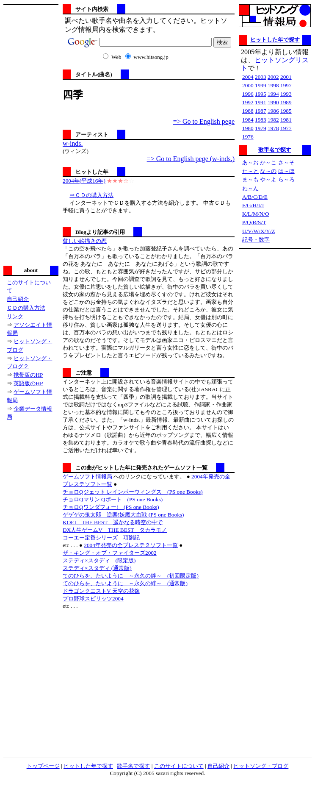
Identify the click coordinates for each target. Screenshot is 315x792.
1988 (248, 111)
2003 (260, 77)
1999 (260, 85)
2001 (286, 77)
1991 (260, 102)
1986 (273, 111)
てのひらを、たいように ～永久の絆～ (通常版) (125, 583)
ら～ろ (286, 179)
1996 (248, 94)
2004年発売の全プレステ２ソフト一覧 (131, 545)
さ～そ (286, 162)
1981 (286, 120)
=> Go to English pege (204, 121)
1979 (260, 128)
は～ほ (286, 171)
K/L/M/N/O (255, 214)
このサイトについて (179, 766)
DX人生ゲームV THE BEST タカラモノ (115, 530)
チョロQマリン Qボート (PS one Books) (113, 499)
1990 (273, 102)
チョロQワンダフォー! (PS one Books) (111, 507)
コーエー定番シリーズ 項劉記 (101, 537)
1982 (273, 120)
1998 (273, 85)
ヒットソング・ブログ (260, 766)
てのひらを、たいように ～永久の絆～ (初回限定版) (131, 575)
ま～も (250, 179)
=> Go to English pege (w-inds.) (191, 158)
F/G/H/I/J (253, 205)
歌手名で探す (274, 150)
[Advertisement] (31, 134)
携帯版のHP (28, 375)
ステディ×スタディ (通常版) (97, 568)
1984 (248, 120)
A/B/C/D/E (255, 197)
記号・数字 (256, 239)
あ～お (250, 162)
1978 (273, 128)
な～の (268, 171)
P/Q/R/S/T (254, 222)
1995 (260, 94)
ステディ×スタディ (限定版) (99, 560)
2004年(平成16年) (84, 181)
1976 (248, 136)
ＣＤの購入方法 (26, 308)
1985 (286, 111)
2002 (273, 77)
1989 (286, 102)
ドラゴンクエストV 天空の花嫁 (101, 591)
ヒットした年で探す (275, 39)
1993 (286, 94)
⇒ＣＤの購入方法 (91, 195)
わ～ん (250, 188)
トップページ (43, 766)
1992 (248, 102)
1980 (248, 128)
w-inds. (73, 143)
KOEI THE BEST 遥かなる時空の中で (113, 522)
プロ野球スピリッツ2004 (93, 598)
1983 (260, 120)
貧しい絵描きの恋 (85, 241)
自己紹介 (18, 299)
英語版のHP (28, 383)
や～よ (268, 179)
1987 (260, 111)
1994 (273, 94)
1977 (286, 128)
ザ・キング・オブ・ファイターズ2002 (110, 553)
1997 (286, 85)
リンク (15, 316)
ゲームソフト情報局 (87, 476)
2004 (248, 77)
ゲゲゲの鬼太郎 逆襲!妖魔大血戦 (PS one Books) (123, 514)
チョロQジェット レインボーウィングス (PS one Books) (133, 492)
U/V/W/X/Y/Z (258, 231)
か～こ (268, 162)
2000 (248, 85)
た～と (250, 171)
